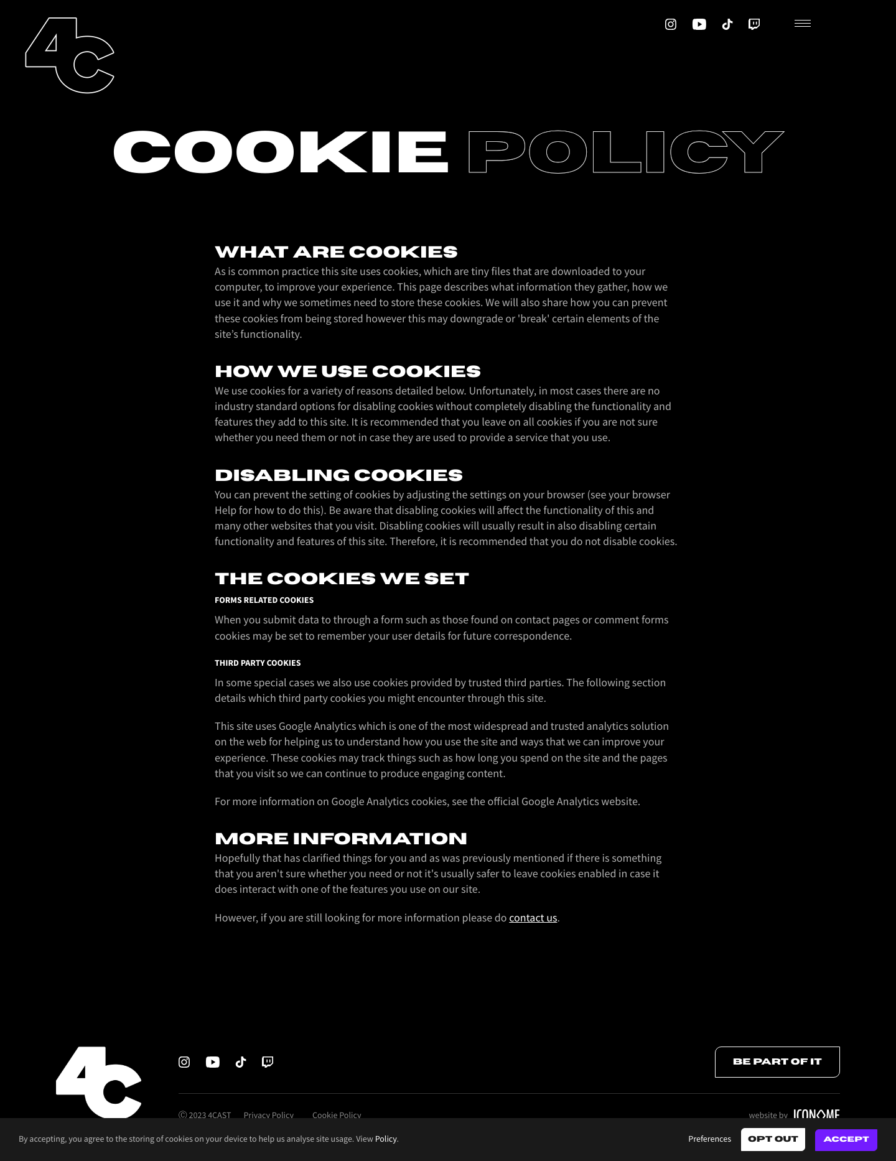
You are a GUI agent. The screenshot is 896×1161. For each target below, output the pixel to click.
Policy (386, 1139)
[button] (835, 24)
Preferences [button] (709, 1139)
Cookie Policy (336, 1115)
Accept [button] (846, 1140)
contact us (533, 918)
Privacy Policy (268, 1115)
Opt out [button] (773, 1139)
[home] (70, 55)
